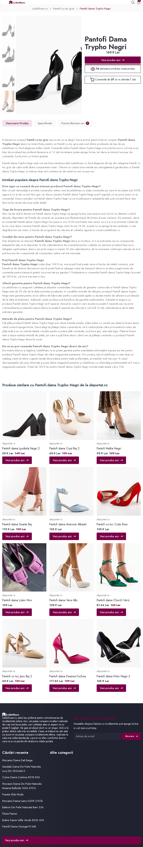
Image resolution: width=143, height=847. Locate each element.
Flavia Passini (9, 813)
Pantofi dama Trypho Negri (95, 8)
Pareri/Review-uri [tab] (75, 123)
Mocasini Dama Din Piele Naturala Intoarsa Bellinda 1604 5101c (22, 786)
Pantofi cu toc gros (63, 8)
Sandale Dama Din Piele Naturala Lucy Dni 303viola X (21, 769)
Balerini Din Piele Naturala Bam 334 (22, 807)
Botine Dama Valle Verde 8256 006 (23, 820)
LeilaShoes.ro (40, 8)
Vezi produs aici (112, 60)
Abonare (131, 736)
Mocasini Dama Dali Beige (17, 760)
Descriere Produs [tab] (17, 123)
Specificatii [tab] (45, 123)
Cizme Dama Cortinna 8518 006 (21, 777)
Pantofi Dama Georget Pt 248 (19, 826)
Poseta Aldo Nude (12, 794)
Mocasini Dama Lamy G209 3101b (22, 801)
